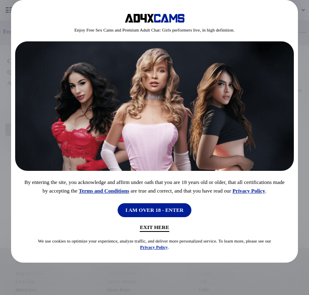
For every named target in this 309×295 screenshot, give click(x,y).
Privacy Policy (248, 191)
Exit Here (154, 227)
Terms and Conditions (104, 191)
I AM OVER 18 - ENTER (154, 210)
